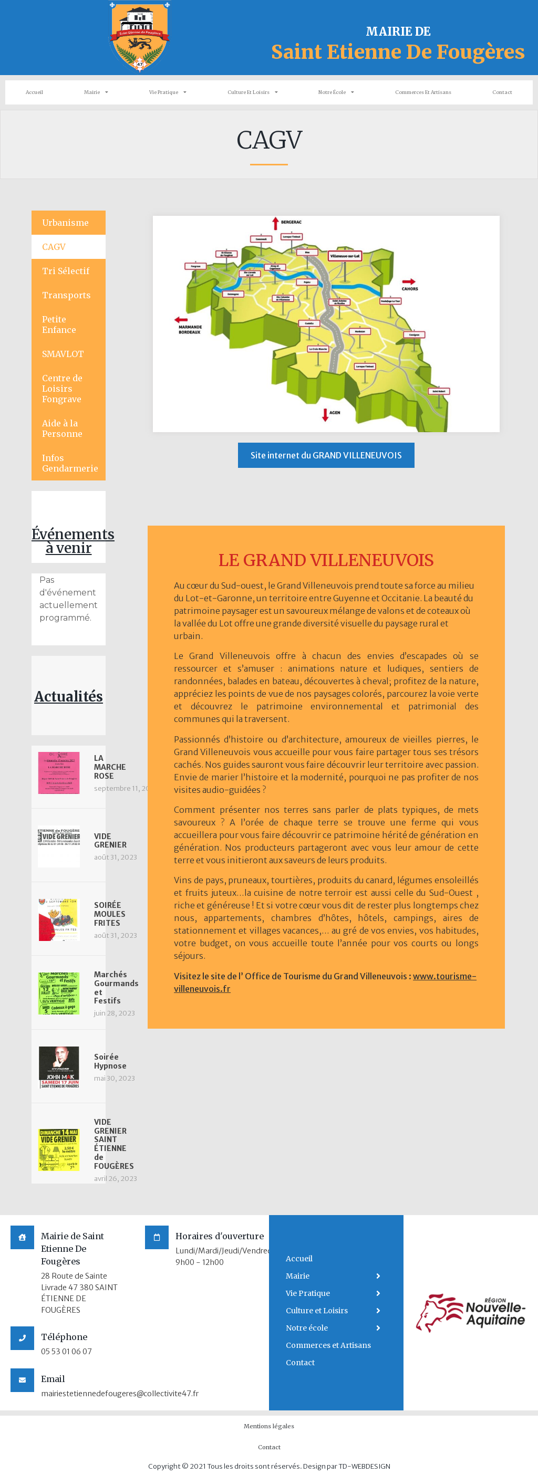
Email (53, 1379)
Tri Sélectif (65, 271)
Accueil (34, 92)
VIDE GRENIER (110, 841)
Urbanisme (65, 222)
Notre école (336, 92)
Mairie (96, 92)
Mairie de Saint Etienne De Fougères (72, 1249)
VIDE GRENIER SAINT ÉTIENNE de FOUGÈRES (114, 1144)
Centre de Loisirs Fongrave (62, 388)
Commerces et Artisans (423, 92)
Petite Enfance (59, 324)
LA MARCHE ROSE (110, 767)
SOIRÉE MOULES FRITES (110, 914)
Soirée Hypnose (110, 1061)
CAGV (54, 247)
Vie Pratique (168, 92)
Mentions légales (269, 1426)
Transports (66, 295)
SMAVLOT (63, 354)
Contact (502, 92)
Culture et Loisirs (252, 92)
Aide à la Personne (62, 428)
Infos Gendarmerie (70, 463)
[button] (326, 455)
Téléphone (64, 1337)
